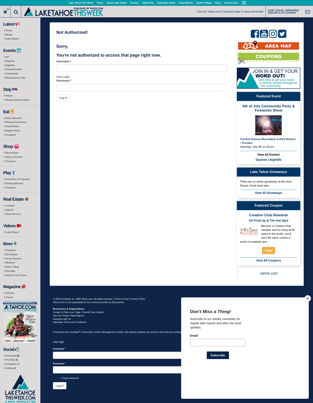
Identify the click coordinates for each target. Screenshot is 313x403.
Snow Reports (13, 258)
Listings (10, 205)
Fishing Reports (14, 183)
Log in (63, 97)
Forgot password (70, 378)
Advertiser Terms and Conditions (70, 322)
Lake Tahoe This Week (80, 2)
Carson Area (231, 2)
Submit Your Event (16, 275)
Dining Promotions (16, 122)
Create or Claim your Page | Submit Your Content (78, 312)
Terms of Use (122, 299)
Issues (9, 297)
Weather (10, 262)
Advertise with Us (62, 319)
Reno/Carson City (15, 77)
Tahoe (100, 2)
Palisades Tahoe (166, 2)
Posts (9, 30)
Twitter (11, 368)
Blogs (9, 34)
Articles (10, 293)
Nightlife (10, 65)
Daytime (10, 61)
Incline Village (204, 2)
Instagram (12, 364)
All (7, 57)
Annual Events (14, 69)
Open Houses (13, 214)
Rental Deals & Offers (17, 100)
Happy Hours (13, 130)
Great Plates (12, 126)
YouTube (12, 359)
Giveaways (12, 254)
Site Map (10, 271)
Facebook (12, 355)
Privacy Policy (138, 299)
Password (63, 80)
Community (12, 73)
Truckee (134, 2)
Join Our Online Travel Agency (68, 315)
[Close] (308, 326)
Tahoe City (148, 2)
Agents (10, 209)
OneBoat (75, 332)
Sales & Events (14, 157)
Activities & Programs (18, 179)
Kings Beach (186, 2)
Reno (218, 2)
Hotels (9, 95)
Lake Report (12, 38)
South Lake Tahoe (117, 2)
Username (64, 61)
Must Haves (12, 152)
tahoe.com (269, 273)
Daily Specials (13, 118)
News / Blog (12, 266)
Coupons (11, 134)
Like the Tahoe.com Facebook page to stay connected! (230, 11)
